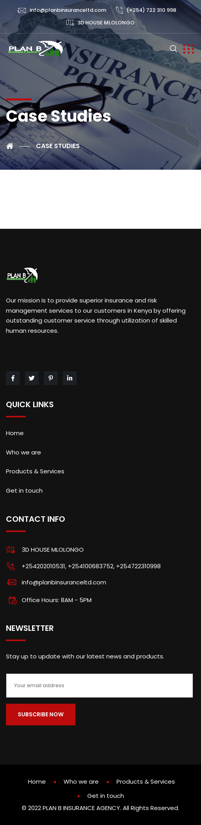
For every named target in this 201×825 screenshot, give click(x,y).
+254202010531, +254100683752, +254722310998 (91, 566)
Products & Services (35, 471)
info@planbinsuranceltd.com (68, 10)
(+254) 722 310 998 (151, 10)
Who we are (23, 452)
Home (15, 433)
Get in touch (24, 490)
